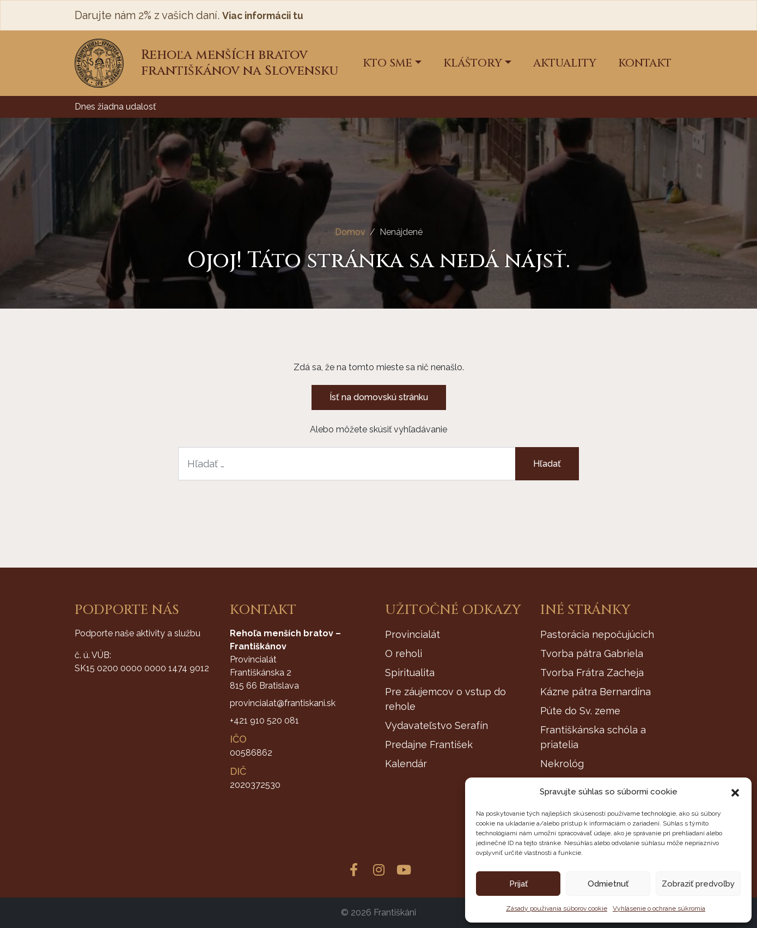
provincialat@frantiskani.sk (282, 703)
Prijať (518, 884)
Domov (350, 232)
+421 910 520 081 (264, 720)
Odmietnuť (608, 884)
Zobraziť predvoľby (698, 884)
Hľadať (547, 464)
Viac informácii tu (269, 15)
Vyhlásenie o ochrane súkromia (659, 908)
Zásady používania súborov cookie (556, 908)
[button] (735, 791)
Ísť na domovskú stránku (378, 397)
